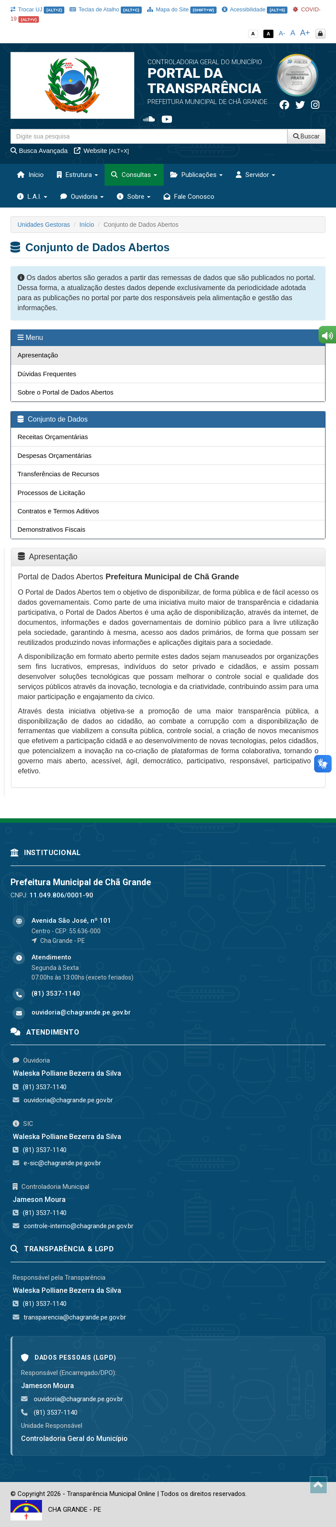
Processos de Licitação (51, 492)
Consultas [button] (134, 175)
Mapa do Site (182, 9)
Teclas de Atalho (106, 9)
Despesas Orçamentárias (54, 455)
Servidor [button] (255, 175)
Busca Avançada (39, 150)
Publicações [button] (196, 175)
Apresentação (38, 355)
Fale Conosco (189, 197)
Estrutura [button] (77, 175)
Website (101, 150)
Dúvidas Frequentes (47, 373)
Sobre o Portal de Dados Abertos (65, 392)
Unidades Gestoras (44, 224)
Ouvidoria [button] (82, 197)
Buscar (306, 136)
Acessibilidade (254, 9)
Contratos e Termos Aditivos (58, 511)
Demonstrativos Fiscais (51, 529)
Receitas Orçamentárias (53, 436)
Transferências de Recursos (58, 474)
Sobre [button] (133, 197)
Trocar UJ (37, 9)
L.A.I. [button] (32, 197)
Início (30, 175)
